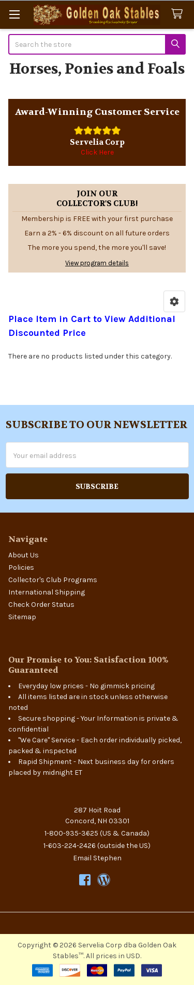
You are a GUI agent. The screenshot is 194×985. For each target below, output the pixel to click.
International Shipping (46, 592)
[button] (174, 301)
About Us (23, 555)
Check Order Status (41, 604)
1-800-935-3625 (71, 833)
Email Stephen (97, 858)
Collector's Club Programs (52, 579)
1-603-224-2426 (69, 845)
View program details (97, 263)
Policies (21, 567)
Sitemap (22, 617)
